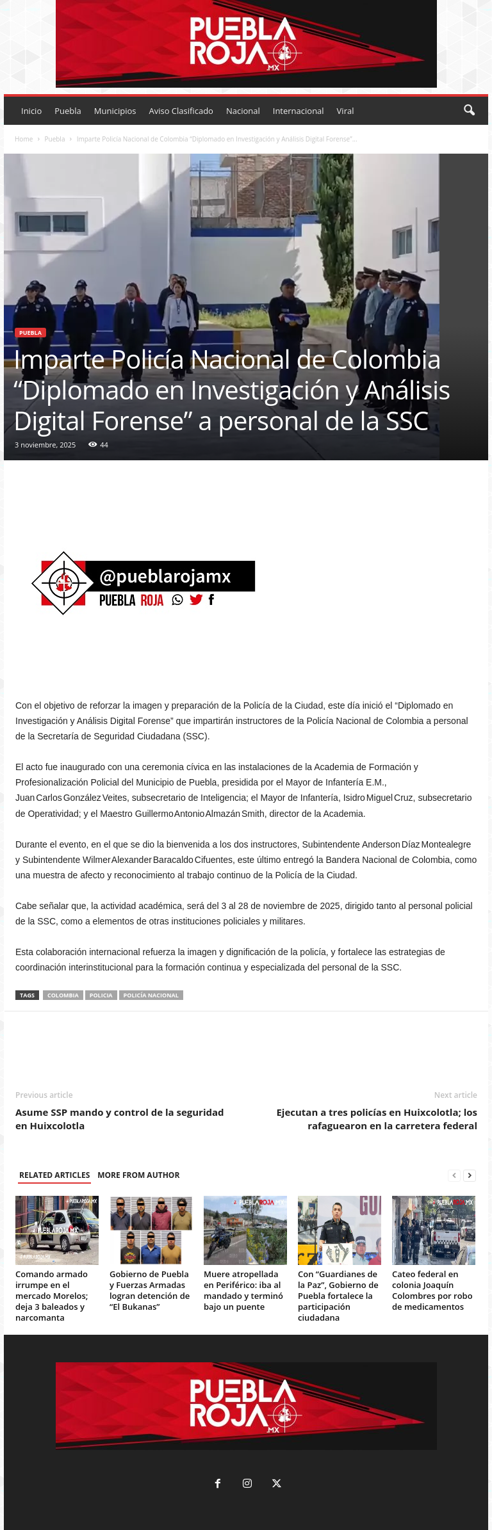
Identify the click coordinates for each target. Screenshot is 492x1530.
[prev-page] (454, 1175)
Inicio (31, 111)
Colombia (63, 995)
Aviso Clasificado (181, 111)
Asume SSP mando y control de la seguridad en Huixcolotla (119, 1119)
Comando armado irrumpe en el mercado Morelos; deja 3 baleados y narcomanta (51, 1295)
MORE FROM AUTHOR (138, 1175)
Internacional (298, 111)
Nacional (243, 111)
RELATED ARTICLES (54, 1175)
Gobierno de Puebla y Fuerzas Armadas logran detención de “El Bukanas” (150, 1290)
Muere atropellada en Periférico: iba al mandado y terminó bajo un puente (243, 1290)
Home (24, 138)
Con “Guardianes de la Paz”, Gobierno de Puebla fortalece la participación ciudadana (338, 1295)
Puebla (67, 111)
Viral (345, 111)
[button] (469, 111)
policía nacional (151, 995)
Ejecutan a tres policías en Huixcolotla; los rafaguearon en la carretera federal (376, 1119)
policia (101, 995)
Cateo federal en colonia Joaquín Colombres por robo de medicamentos (432, 1290)
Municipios (115, 111)
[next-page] (469, 1175)
